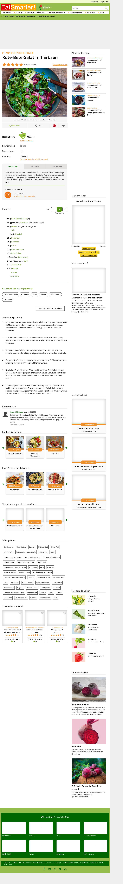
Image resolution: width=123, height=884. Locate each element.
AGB (34, 863)
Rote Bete (24, 222)
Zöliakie (59, 593)
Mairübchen (92, 625)
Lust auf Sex (57, 582)
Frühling (7, 12)
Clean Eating (21, 547)
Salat (55, 598)
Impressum (40, 863)
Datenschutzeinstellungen (65, 863)
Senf (26, 261)
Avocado (15, 276)
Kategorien (8, 864)
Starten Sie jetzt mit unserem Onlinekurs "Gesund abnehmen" (89, 283)
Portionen (59, 213)
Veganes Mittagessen (32, 557)
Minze (13, 245)
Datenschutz (50, 863)
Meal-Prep (55, 526)
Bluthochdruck (24, 572)
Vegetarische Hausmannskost (15, 567)
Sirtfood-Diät (43, 547)
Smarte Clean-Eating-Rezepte (89, 466)
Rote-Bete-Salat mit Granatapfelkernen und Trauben (96, 112)
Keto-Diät (55, 453)
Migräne (20, 588)
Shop (101, 12)
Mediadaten (99, 863)
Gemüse (33, 598)
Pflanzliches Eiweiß (35, 490)
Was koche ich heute (15, 526)
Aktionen (91, 12)
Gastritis (31, 577)
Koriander (15, 238)
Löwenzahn (92, 596)
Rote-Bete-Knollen (19, 218)
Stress (51, 593)
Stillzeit (43, 593)
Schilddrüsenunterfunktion (14, 593)
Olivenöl (14, 268)
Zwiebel (18, 234)
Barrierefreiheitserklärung (84, 863)
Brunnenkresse (17, 249)
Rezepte (19, 12)
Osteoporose (45, 588)
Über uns (7, 863)
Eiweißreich (14, 490)
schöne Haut (32, 593)
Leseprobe (76, 246)
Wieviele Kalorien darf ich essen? (34, 159)
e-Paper (103, 246)
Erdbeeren (92, 653)
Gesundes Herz (58, 577)
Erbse (34, 294)
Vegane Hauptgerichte (25, 562)
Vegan (52, 552)
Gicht (6, 582)
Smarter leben (76, 12)
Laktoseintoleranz (43, 582)
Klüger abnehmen (57, 12)
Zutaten (6, 209)
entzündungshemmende (42, 572)
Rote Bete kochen (80, 704)
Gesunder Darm (44, 577)
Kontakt (29, 863)
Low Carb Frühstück (14, 453)
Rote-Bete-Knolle (11, 294)
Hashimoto (15, 582)
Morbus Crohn (32, 588)
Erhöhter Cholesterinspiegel (14, 577)
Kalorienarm (8, 552)
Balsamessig (23, 257)
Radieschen (92, 639)
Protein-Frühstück (55, 490)
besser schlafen (10, 572)
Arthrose (50, 567)
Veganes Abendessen (52, 557)
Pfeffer (14, 272)
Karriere (14, 863)
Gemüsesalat (8, 547)
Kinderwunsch (27, 582)
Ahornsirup (16, 264)
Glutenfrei (55, 547)
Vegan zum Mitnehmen (12, 557)
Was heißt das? (26, 141)
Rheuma (56, 588)
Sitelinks (21, 863)
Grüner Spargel (93, 610)
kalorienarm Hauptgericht (26, 552)
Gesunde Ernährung (36, 12)
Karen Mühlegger (17, 412)
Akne (42, 567)
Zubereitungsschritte (12, 317)
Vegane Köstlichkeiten (88, 504)
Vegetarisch (41, 562)
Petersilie (15, 241)
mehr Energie (9, 588)
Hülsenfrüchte (45, 598)
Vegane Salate (9, 562)
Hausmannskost (21, 598)
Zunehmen (8, 598)
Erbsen (14, 226)
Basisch (32, 547)
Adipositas (33, 567)
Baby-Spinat (16, 253)
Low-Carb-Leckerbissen (88, 428)
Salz (13, 230)
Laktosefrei (43, 552)
